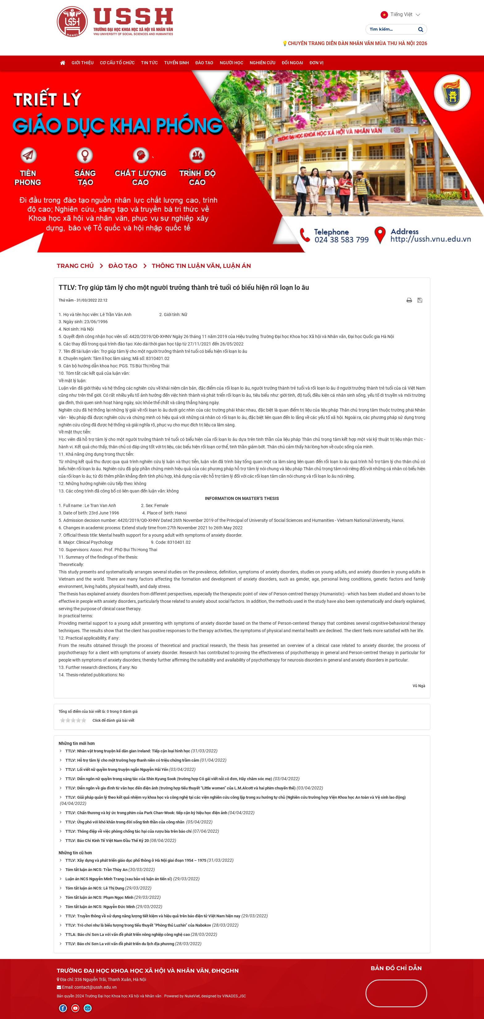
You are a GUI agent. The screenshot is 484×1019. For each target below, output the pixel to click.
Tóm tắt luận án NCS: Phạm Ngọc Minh (99, 897)
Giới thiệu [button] (83, 62)
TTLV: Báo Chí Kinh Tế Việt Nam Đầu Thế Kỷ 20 (107, 840)
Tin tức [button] (149, 62)
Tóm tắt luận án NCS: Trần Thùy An (96, 869)
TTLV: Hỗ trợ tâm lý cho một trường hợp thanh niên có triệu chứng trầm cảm (132, 760)
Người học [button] (231, 62)
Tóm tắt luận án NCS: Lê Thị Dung (94, 888)
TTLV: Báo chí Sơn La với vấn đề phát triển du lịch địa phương (119, 943)
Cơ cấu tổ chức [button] (117, 62)
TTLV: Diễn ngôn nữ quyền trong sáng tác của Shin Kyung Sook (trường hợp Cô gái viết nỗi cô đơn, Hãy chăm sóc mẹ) (168, 778)
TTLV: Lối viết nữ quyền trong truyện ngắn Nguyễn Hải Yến (116, 769)
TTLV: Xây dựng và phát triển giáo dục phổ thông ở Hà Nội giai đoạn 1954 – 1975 (135, 860)
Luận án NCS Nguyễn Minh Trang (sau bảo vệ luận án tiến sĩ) (118, 879)
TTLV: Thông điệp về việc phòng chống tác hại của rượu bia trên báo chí (128, 831)
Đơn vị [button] (316, 62)
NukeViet (192, 996)
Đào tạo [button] (204, 62)
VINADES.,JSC (234, 996)
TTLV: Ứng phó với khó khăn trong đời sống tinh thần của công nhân (125, 822)
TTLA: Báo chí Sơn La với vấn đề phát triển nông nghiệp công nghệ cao (127, 934)
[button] (396, 15)
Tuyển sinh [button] (176, 62)
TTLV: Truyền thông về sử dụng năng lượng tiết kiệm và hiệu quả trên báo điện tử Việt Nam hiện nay (152, 916)
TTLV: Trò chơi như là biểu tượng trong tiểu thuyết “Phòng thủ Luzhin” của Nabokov (138, 925)
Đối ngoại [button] (292, 62)
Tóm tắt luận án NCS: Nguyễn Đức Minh (100, 906)
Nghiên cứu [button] (262, 62)
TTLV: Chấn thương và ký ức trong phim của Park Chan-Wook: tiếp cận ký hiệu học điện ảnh (146, 812)
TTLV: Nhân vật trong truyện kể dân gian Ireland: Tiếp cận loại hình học (127, 751)
